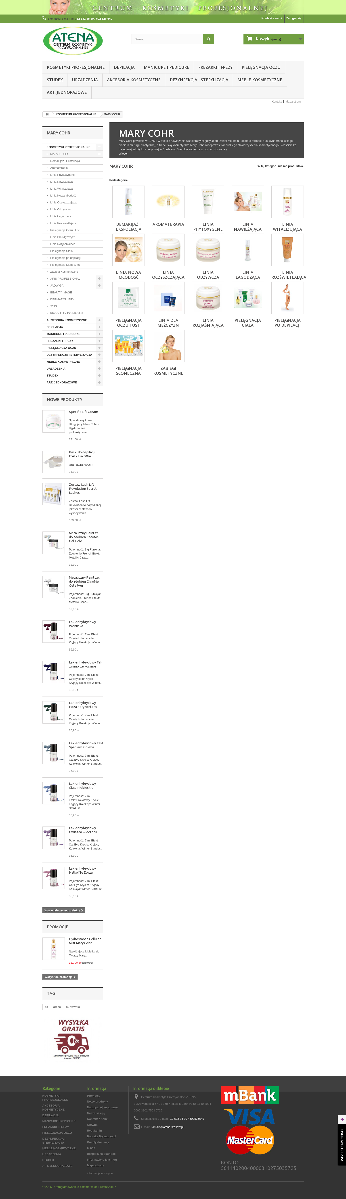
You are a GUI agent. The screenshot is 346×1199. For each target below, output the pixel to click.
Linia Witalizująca (61, 188)
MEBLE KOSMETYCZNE (259, 79)
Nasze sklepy (96, 1113)
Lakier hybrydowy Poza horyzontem (83, 705)
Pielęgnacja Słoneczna (65, 264)
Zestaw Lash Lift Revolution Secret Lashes (83, 488)
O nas (91, 1148)
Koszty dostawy (98, 1142)
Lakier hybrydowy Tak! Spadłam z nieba (86, 745)
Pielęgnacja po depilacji (65, 257)
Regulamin (94, 1130)
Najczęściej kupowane (102, 1107)
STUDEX (55, 79)
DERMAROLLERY (62, 299)
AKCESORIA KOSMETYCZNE (134, 79)
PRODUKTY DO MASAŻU (67, 313)
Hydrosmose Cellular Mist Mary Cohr (85, 941)
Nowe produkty (64, 399)
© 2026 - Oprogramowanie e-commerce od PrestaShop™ (79, 1187)
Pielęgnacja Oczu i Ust (65, 230)
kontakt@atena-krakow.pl (167, 1127)
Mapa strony (293, 101)
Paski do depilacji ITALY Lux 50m (82, 454)
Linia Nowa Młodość (63, 195)
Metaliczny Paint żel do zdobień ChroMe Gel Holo (84, 537)
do (46, 1007)
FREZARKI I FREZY (215, 67)
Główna (92, 1124)
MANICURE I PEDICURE (166, 67)
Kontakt (277, 101)
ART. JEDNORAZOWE (67, 92)
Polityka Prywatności (101, 1136)
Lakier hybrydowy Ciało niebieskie (82, 785)
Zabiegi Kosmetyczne (64, 271)
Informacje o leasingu (102, 1159)
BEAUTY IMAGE (61, 292)
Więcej (123, 153)
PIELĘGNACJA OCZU (261, 67)
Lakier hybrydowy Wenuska (82, 624)
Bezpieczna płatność (101, 1153)
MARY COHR (59, 154)
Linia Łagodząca (60, 216)
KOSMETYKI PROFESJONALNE (76, 67)
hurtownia (73, 1007)
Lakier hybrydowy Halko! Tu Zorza (82, 870)
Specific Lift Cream (83, 412)
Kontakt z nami (271, 18)
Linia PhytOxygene (62, 174)
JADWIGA (57, 285)
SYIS (53, 306)
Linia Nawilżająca (61, 181)
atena (57, 1007)
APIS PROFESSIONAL (65, 278)
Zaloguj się (294, 18)
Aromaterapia (59, 167)
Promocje (57, 926)
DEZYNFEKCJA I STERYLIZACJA (199, 79)
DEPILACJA (124, 67)
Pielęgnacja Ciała (61, 251)
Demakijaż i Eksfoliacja (65, 161)
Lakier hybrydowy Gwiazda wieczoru (83, 830)
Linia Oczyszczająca (63, 202)
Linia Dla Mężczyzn (62, 237)
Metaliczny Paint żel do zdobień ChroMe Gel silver (84, 581)
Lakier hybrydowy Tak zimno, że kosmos (85, 664)
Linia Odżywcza (60, 209)
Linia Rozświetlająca (63, 223)
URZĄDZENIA (85, 79)
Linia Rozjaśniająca (62, 244)
